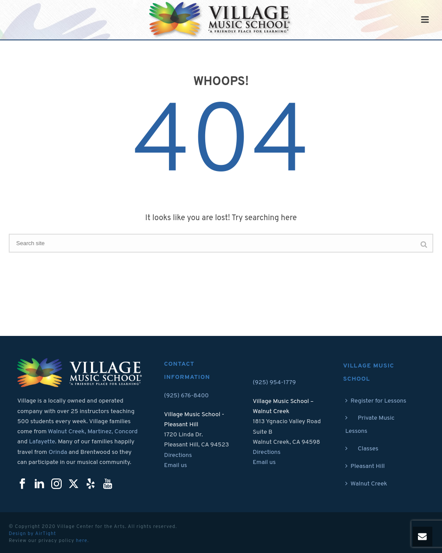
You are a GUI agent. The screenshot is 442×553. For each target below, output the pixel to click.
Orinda (58, 452)
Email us (175, 465)
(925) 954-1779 (274, 382)
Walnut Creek (366, 484)
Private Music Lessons (369, 424)
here (81, 541)
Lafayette (42, 442)
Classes (362, 449)
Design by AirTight (32, 534)
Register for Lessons (375, 401)
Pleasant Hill (365, 466)
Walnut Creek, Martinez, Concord (93, 431)
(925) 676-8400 (186, 396)
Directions (178, 455)
